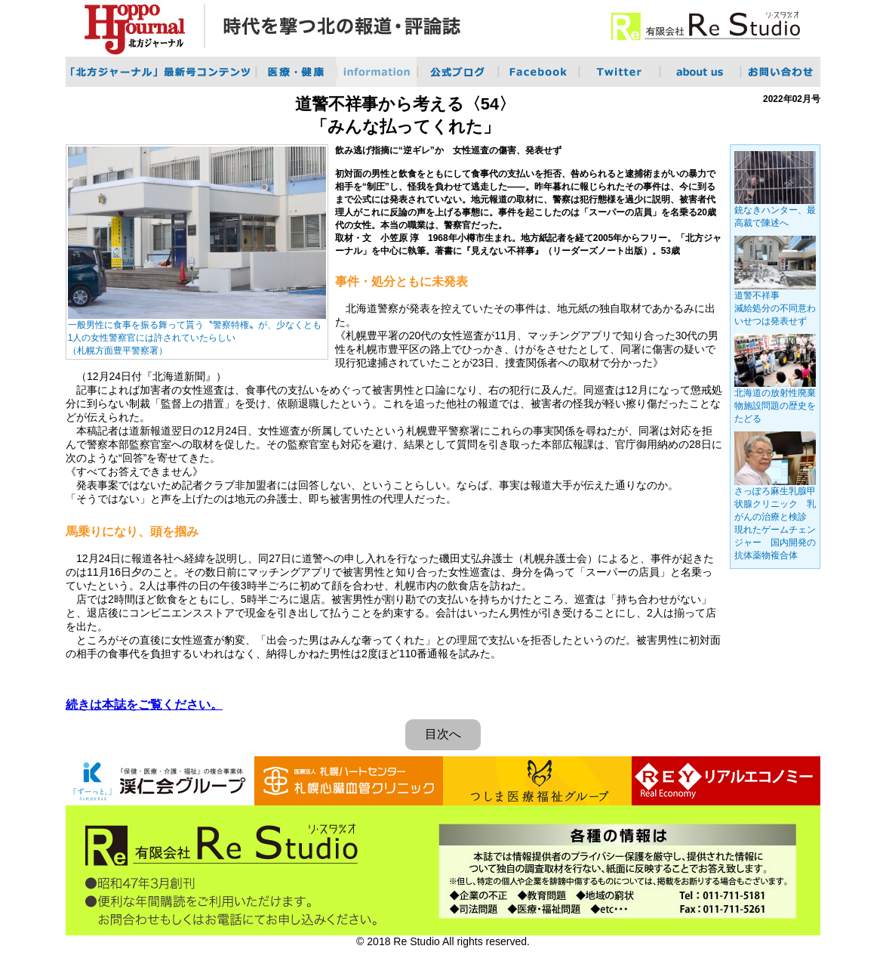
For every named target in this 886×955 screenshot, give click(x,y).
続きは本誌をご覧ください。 (144, 704)
